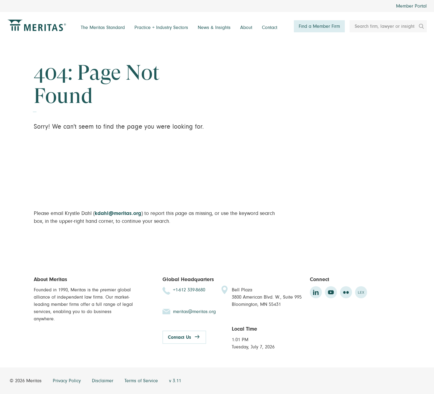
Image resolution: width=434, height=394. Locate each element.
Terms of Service (141, 380)
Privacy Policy (67, 380)
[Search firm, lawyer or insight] (388, 26)
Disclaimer (103, 380)
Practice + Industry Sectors (161, 27)
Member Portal (411, 6)
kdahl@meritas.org (118, 213)
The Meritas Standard (103, 27)
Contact (269, 27)
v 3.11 (175, 380)
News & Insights (214, 27)
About (246, 27)
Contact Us (179, 337)
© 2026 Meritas (26, 380)
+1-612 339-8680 (189, 289)
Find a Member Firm (319, 26)
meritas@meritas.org (194, 311)
